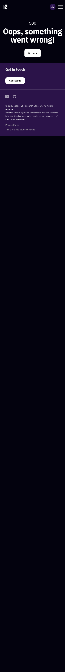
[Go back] (32, 53)
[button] (60, 6)
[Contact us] (15, 80)
